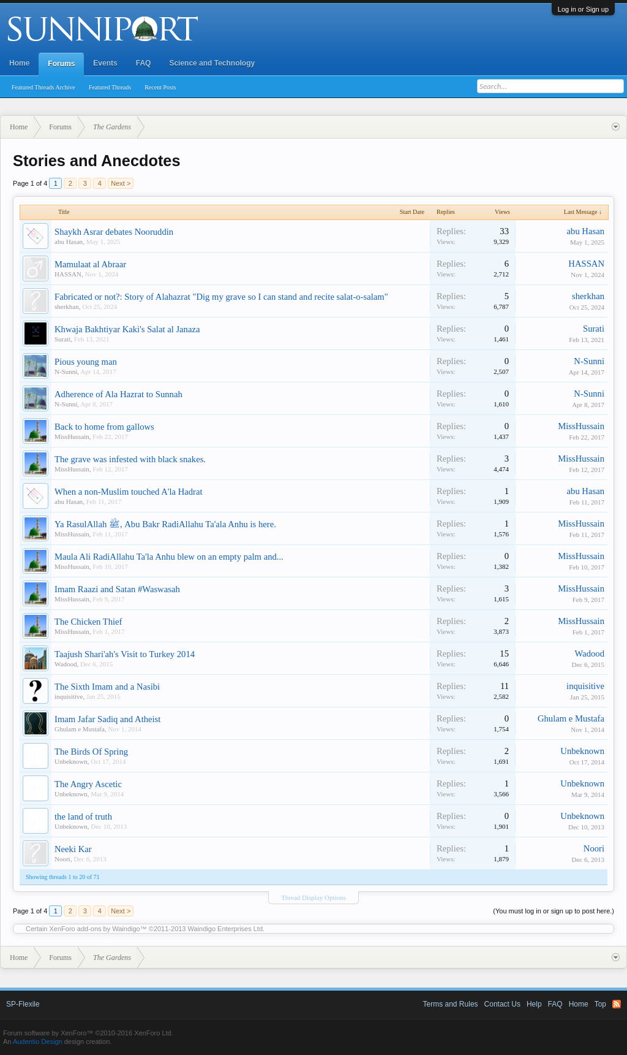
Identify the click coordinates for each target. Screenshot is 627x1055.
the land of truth (83, 816)
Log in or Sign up (583, 9)
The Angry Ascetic (88, 784)
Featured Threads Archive (43, 87)
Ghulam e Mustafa (79, 729)
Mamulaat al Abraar (90, 264)
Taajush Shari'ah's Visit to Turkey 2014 (124, 654)
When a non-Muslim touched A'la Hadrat (128, 492)
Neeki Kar (73, 849)
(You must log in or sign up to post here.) (553, 911)
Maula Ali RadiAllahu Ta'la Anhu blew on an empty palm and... (168, 557)
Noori (62, 859)
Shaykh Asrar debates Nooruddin (113, 232)
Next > (120, 183)
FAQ (143, 63)
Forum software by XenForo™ (88, 1033)
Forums (61, 63)
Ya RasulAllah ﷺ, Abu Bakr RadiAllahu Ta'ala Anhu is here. (165, 524)
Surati (62, 339)
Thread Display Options (313, 897)
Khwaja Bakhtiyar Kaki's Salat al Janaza (127, 329)
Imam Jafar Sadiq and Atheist (107, 719)
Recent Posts (160, 87)
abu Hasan (68, 241)
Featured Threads (110, 87)
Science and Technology (212, 63)
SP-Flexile (23, 1004)
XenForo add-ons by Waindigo (95, 928)
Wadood (65, 664)
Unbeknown (71, 761)
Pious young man (85, 362)
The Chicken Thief (88, 622)
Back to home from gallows (104, 427)
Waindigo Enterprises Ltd (225, 928)
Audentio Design (37, 1041)
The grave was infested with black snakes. (130, 459)
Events (105, 63)
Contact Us (502, 1004)
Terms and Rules (450, 1004)
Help (534, 1004)
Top (600, 1004)
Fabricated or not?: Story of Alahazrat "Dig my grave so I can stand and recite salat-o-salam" (221, 297)
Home (19, 63)
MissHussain (71, 436)
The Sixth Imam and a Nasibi (107, 686)
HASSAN (67, 274)
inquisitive (68, 696)
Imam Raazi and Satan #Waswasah (117, 589)
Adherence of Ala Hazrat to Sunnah (118, 394)
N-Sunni (65, 371)
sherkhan (66, 306)
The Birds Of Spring (91, 751)
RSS (616, 1004)
